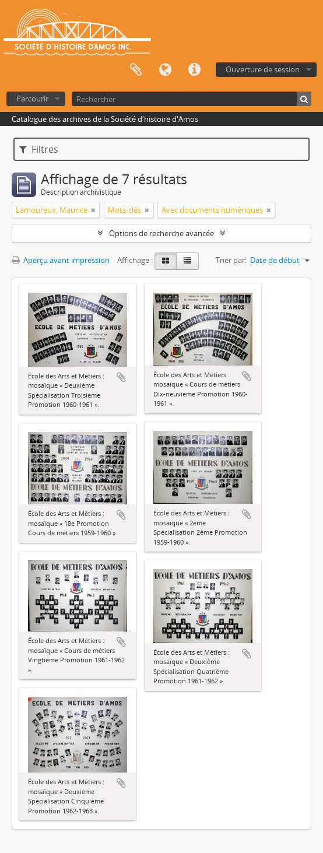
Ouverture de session (263, 69)
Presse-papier (135, 70)
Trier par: (231, 260)
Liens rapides (194, 70)
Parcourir (32, 98)
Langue (165, 70)
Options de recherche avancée (161, 233)
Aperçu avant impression (61, 260)
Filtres (38, 149)
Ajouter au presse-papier (121, 377)
